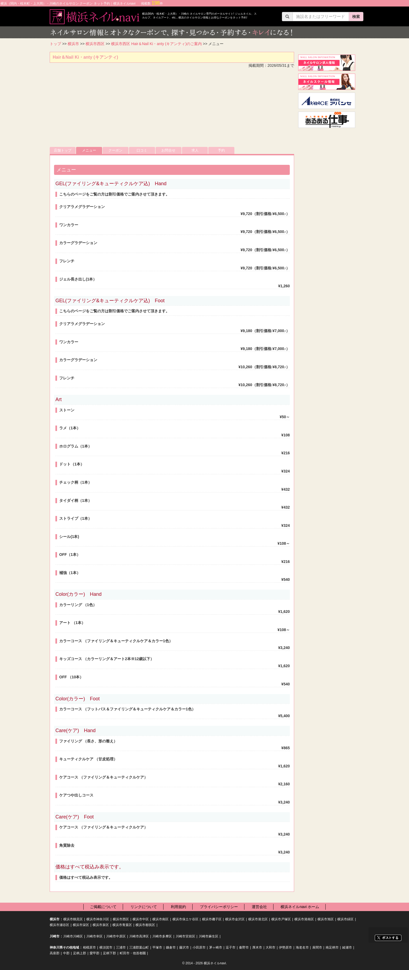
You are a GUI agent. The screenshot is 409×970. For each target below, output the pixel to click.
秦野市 (244, 947)
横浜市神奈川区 (97, 919)
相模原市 (89, 947)
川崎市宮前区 (185, 936)
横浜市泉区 (101, 925)
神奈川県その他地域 (64, 947)
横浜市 (73, 44)
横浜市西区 (95, 44)
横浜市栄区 (81, 925)
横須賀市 (105, 947)
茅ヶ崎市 (215, 947)
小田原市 (199, 947)
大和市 (270, 947)
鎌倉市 (171, 947)
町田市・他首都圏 (133, 953)
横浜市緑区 (345, 919)
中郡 (66, 953)
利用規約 (178, 907)
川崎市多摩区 (162, 936)
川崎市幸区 (94, 936)
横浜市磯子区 (212, 919)
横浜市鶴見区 (73, 919)
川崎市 (54, 936)
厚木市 (257, 947)
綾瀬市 (347, 947)
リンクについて (143, 907)
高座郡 (54, 953)
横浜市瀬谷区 (59, 925)
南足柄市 (332, 947)
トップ (55, 44)
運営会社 (259, 907)
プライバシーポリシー (219, 907)
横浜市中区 (141, 919)
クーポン (115, 150)
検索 (356, 16)
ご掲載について (103, 907)
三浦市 (121, 947)
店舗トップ (62, 150)
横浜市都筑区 (145, 925)
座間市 (317, 947)
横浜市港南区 (304, 919)
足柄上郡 (79, 953)
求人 (195, 150)
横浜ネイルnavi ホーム (300, 907)
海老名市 (302, 947)
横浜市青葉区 (122, 925)
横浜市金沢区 (235, 919)
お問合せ (168, 150)
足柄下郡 (109, 953)
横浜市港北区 (258, 919)
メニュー (89, 150)
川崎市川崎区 (73, 936)
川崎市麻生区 (208, 936)
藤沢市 (184, 947)
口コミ (142, 150)
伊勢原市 (285, 947)
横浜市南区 (160, 919)
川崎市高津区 (139, 936)
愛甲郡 (94, 953)
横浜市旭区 (325, 919)
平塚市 (157, 947)
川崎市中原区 (116, 936)
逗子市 (230, 947)
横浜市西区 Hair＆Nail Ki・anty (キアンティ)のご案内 (156, 44)
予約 (221, 150)
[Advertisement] (172, 109)
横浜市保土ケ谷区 (185, 919)
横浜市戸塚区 (281, 919)
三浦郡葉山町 (139, 947)
